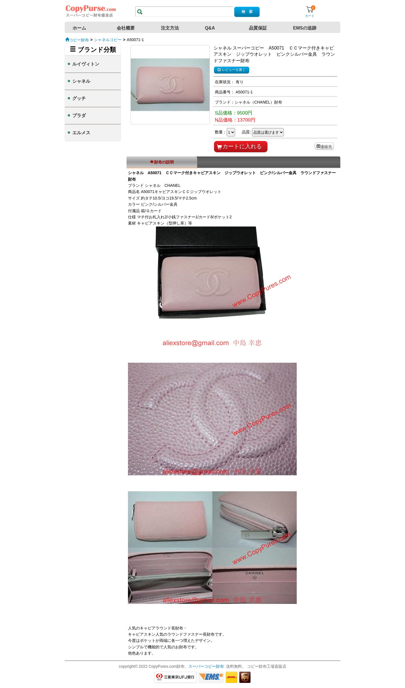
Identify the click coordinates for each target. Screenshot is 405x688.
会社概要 (126, 28)
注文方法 (170, 28)
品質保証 (258, 28)
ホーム (79, 28)
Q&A (210, 28)
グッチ (79, 98)
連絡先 (326, 146)
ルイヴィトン (85, 64)
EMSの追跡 (304, 28)
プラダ (79, 115)
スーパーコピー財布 (206, 666)
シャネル (81, 81)
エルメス (81, 132)
